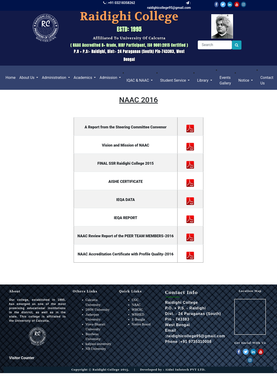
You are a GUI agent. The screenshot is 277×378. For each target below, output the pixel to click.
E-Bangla (138, 320)
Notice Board (141, 324)
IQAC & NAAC (138, 80)
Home (11, 77)
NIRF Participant (131, 45)
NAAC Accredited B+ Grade (94, 45)
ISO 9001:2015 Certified (166, 45)
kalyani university (98, 344)
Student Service (173, 80)
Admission (108, 77)
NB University (96, 349)
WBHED (138, 315)
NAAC (136, 305)
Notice (244, 80)
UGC (135, 300)
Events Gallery (225, 80)
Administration (54, 77)
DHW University (97, 310)
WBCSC (137, 310)
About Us (27, 77)
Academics (83, 77)
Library (203, 80)
